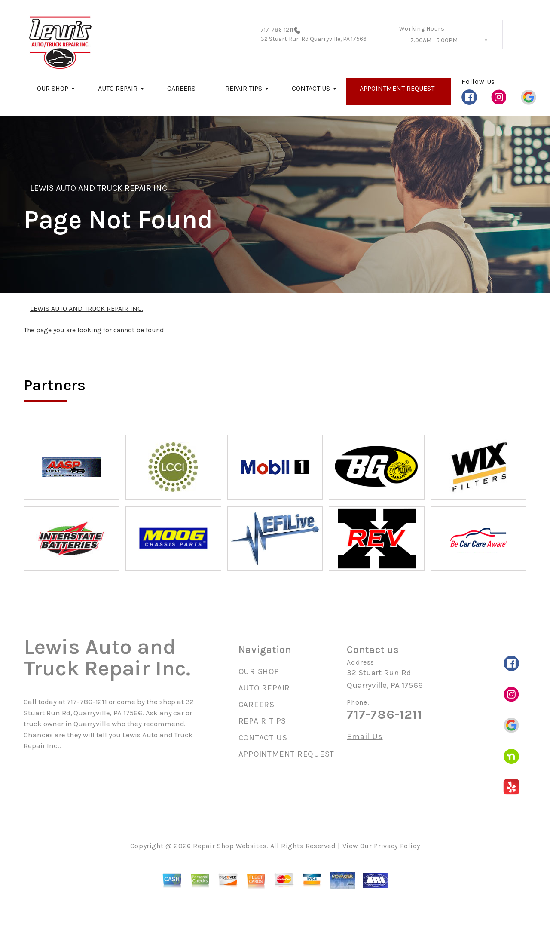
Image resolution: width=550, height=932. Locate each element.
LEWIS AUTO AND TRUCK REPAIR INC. (99, 188)
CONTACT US (311, 88)
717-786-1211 (276, 30)
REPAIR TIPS (243, 88)
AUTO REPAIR (118, 88)
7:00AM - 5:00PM (434, 40)
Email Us (364, 737)
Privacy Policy (397, 846)
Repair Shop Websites (229, 846)
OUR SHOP (52, 88)
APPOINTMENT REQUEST (397, 88)
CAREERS (181, 88)
